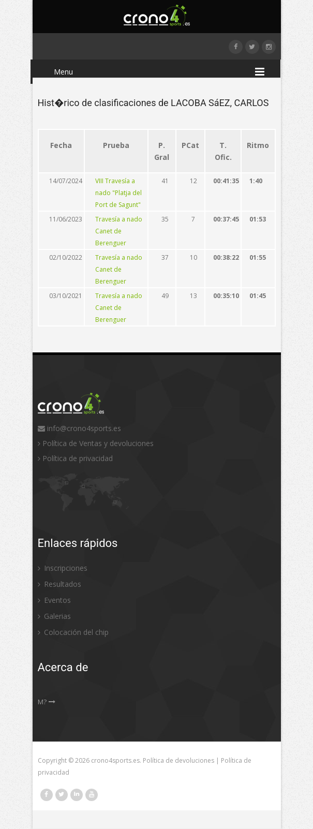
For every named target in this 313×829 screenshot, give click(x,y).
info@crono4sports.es (79, 428)
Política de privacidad (75, 458)
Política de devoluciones (178, 760)
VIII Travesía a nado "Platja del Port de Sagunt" (118, 192)
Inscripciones (62, 568)
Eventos (54, 600)
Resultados (59, 584)
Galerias (54, 616)
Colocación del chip (73, 632)
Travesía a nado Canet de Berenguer (118, 231)
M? (46, 701)
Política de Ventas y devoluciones (96, 443)
